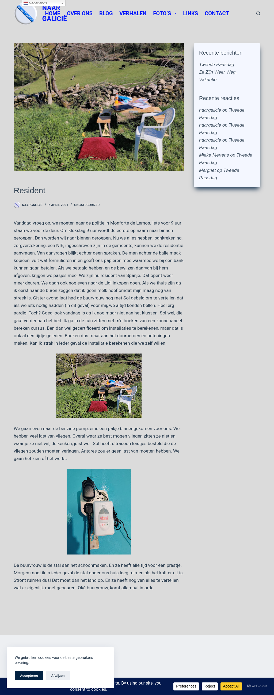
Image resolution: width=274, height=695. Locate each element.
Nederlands (35, 3)
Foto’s (165, 13)
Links (190, 13)
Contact (217, 13)
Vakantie (208, 79)
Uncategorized (87, 205)
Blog (106, 13)
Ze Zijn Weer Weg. (218, 72)
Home (52, 13)
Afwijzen (57, 676)
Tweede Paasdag (216, 64)
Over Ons (80, 13)
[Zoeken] (258, 14)
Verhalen (132, 13)
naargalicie (210, 110)
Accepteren (29, 676)
